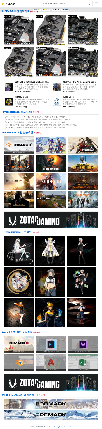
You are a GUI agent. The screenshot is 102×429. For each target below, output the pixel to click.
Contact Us (68, 427)
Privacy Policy (58, 427)
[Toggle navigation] (96, 3)
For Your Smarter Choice (53, 3)
